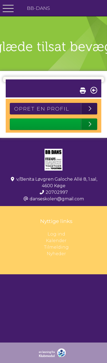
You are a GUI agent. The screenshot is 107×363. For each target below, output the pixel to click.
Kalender (56, 240)
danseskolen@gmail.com (57, 198)
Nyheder (56, 253)
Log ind (77, 234)
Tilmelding (56, 247)
